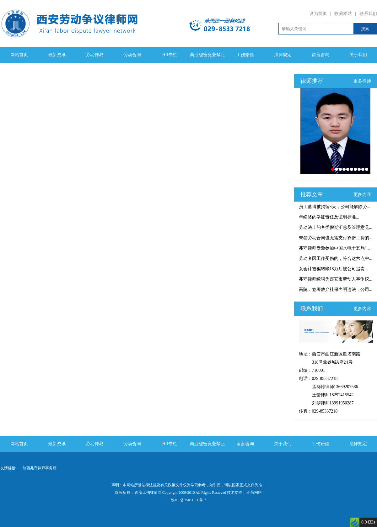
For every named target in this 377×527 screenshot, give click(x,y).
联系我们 (368, 13)
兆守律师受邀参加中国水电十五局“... (334, 248)
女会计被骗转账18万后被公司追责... (333, 268)
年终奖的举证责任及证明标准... (329, 217)
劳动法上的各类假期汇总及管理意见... (336, 227)
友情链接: (8, 468)
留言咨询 (320, 54)
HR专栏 (169, 54)
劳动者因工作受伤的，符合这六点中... (336, 258)
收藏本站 (343, 13)
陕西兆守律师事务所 (40, 468)
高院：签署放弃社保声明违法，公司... (336, 289)
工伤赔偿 (245, 54)
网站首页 (19, 54)
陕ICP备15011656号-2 (188, 500)
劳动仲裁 (94, 54)
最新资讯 (57, 54)
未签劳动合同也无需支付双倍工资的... (336, 237)
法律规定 (283, 54)
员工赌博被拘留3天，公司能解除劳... (334, 206)
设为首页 (318, 13)
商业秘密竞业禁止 (207, 54)
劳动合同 (132, 54)
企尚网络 (254, 492)
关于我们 (358, 54)
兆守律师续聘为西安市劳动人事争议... (336, 279)
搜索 (365, 28)
